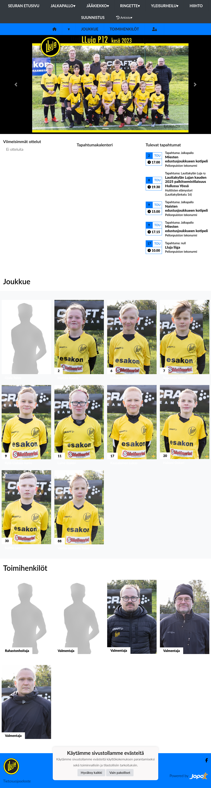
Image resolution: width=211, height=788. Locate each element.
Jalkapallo (63, 6)
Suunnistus (93, 17)
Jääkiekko (98, 6)
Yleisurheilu (164, 6)
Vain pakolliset (119, 772)
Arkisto (124, 17)
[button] (16, 84)
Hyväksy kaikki (91, 772)
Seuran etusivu (23, 6)
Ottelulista (13, 165)
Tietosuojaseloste (17, 781)
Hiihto (196, 6)
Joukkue (89, 29)
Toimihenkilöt (124, 29)
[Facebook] (205, 760)
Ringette (130, 6)
